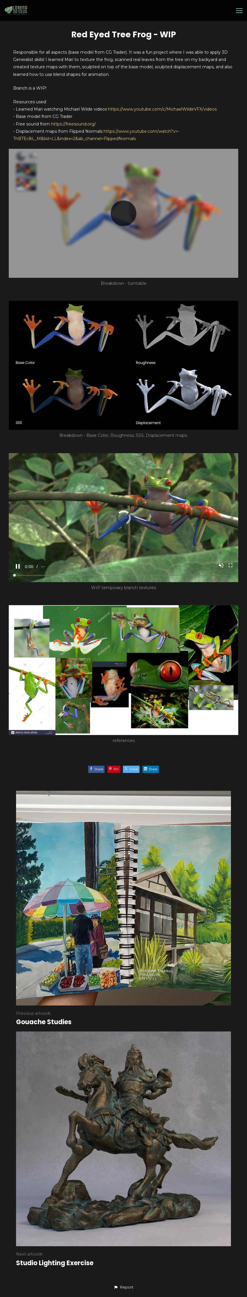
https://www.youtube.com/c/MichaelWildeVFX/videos (162, 109)
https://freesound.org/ (73, 124)
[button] (123, 1287)
